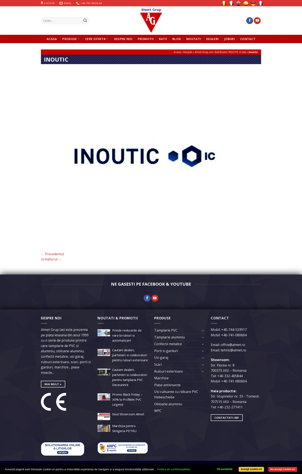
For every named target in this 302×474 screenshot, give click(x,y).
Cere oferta (97, 39)
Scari (158, 364)
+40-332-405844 (230, 376)
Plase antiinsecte (167, 385)
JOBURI (229, 39)
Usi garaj (161, 357)
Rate (163, 39)
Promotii (146, 39)
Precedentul (52, 254)
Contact (247, 39)
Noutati (193, 39)
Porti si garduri (166, 350)
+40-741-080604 (234, 335)
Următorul (51, 259)
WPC (157, 410)
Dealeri (212, 39)
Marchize (161, 378)
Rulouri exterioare (168, 371)
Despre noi (123, 39)
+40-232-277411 (230, 407)
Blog (176, 39)
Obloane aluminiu (168, 404)
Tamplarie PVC (165, 330)
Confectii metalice (168, 344)
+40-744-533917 (234, 329)
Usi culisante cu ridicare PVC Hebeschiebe (176, 394)
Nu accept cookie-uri (282, 469)
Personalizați (224, 469)
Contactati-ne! (226, 418)
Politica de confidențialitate (173, 469)
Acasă (177, 52)
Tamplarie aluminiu (169, 337)
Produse (71, 39)
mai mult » (52, 384)
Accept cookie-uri (251, 469)
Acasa (52, 39)
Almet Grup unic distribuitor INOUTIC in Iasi (220, 52)
